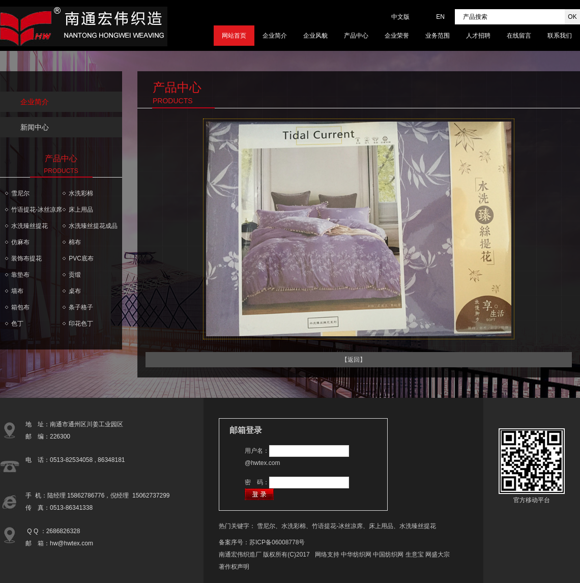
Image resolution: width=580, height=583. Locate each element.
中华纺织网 (356, 554)
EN (440, 16)
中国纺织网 (388, 554)
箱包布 (20, 307)
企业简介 (275, 35)
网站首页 (234, 35)
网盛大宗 (437, 554)
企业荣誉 (397, 35)
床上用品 (81, 209)
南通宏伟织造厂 (240, 554)
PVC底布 (81, 258)
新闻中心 (34, 127)
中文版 (400, 16)
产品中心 (356, 35)
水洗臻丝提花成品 (93, 225)
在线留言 (519, 35)
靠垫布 (20, 274)
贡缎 (75, 274)
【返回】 (353, 359)
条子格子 (81, 307)
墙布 (17, 291)
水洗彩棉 (81, 193)
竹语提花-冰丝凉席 (36, 209)
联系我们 (559, 35)
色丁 (17, 323)
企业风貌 (315, 35)
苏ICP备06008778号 (277, 542)
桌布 (75, 291)
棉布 (75, 242)
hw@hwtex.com (71, 543)
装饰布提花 (26, 258)
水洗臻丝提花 (29, 225)
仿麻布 (20, 242)
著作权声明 (234, 566)
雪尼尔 (20, 193)
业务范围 (437, 35)
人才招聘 (478, 35)
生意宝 (414, 554)
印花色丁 (81, 323)
